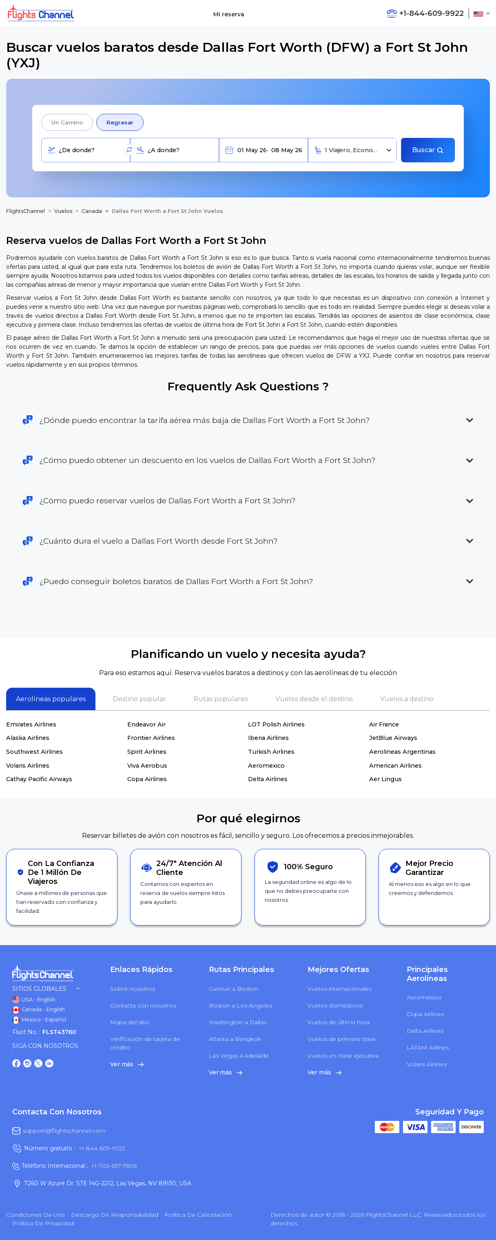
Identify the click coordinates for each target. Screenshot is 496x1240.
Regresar (119, 122)
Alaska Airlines (27, 738)
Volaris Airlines (27, 765)
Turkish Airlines (271, 751)
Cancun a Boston (233, 988)
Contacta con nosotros (143, 1005)
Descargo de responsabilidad (114, 1214)
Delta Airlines (268, 779)
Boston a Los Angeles (240, 1005)
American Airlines (395, 765)
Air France (384, 724)
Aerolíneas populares (51, 699)
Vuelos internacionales (340, 988)
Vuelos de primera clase (342, 1039)
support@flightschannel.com (64, 1130)
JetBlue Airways (393, 738)
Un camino (67, 122)
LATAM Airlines (428, 1047)
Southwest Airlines (34, 751)
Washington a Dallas (237, 1022)
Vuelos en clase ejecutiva (343, 1055)
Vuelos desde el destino (314, 699)
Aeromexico (266, 765)
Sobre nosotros (132, 988)
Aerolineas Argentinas (402, 751)
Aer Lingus (385, 779)
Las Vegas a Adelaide (239, 1055)
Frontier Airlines (151, 738)
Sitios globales (46, 988)
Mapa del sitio (130, 1022)
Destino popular (139, 699)
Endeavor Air (146, 724)
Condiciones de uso (35, 1214)
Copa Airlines (147, 779)
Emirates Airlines (31, 724)
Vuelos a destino (407, 699)
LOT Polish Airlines (276, 724)
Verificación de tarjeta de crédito (145, 1043)
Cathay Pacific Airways (39, 779)
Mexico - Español (39, 1020)
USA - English (33, 999)
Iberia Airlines (268, 738)
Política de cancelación (198, 1214)
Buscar (428, 150)
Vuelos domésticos (335, 1005)
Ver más (127, 1064)
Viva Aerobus (147, 765)
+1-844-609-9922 (101, 1148)
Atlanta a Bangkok (235, 1039)
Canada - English (38, 1010)
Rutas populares (220, 699)
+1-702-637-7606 (114, 1165)
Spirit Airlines (146, 751)
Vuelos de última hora (339, 1022)
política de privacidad (43, 1223)
